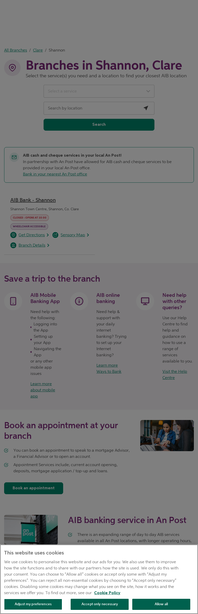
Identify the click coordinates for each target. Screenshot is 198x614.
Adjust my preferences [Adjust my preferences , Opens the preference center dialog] (33, 604)
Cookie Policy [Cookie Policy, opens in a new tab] (107, 593)
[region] (99, 579)
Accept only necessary (99, 604)
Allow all (161, 604)
